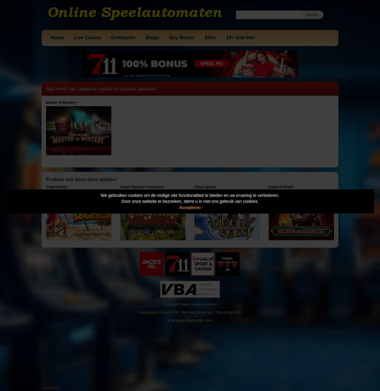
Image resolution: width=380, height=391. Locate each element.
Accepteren (190, 207)
